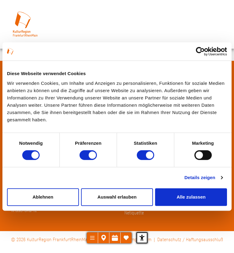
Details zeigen (199, 177)
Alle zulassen (191, 196)
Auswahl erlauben (117, 196)
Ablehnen (43, 196)
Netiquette (134, 213)
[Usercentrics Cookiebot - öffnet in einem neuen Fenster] (200, 51)
